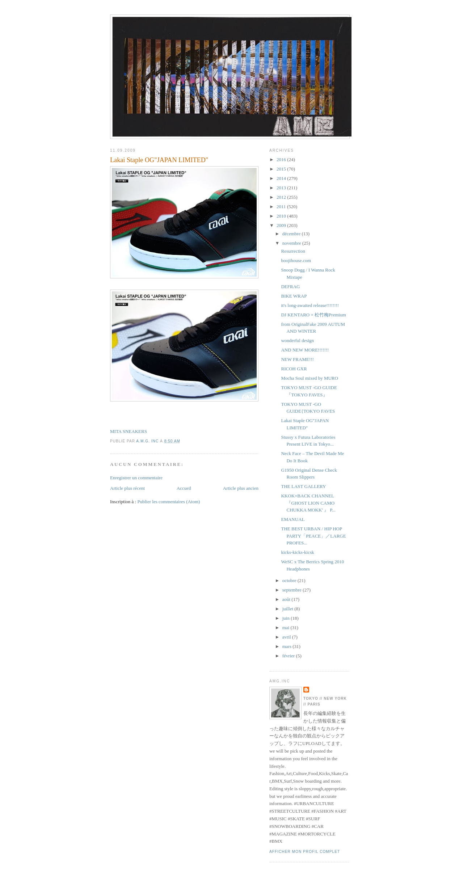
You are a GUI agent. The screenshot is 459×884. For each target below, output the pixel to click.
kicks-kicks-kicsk (297, 552)
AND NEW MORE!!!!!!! (305, 350)
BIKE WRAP (294, 296)
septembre (292, 590)
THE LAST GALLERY (303, 486)
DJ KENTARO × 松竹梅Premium (313, 314)
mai (286, 627)
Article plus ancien (240, 488)
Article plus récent (127, 488)
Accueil (184, 488)
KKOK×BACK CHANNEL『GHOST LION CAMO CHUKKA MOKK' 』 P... (308, 503)
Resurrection (293, 251)
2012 (282, 197)
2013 (282, 187)
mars (287, 646)
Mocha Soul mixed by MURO (309, 378)
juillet (288, 608)
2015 (282, 169)
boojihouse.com (296, 260)
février (289, 655)
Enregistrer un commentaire (136, 477)
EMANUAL (292, 519)
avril (287, 637)
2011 (282, 206)
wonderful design (297, 340)
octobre (290, 580)
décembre (292, 233)
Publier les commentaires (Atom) (168, 501)
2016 (282, 159)
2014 (282, 178)
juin (286, 618)
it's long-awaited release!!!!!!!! (310, 305)
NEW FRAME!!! (297, 359)
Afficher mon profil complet (304, 852)
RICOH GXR (294, 368)
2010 (282, 216)
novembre (292, 243)
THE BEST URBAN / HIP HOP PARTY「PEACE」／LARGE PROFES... (313, 536)
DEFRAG (290, 286)
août (287, 599)
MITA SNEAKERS (128, 431)
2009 (282, 225)
